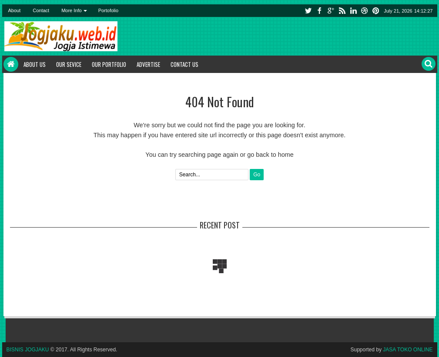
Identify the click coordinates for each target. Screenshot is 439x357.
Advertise (148, 64)
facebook (319, 10)
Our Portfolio (109, 64)
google (330, 10)
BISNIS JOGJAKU (28, 350)
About (14, 10)
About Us (34, 64)
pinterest (376, 10)
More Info (71, 10)
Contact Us (184, 64)
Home (10, 64)
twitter (308, 10)
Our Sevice (68, 64)
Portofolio (108, 10)
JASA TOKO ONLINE (407, 350)
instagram (364, 10)
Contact (41, 10)
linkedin (353, 10)
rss (342, 10)
